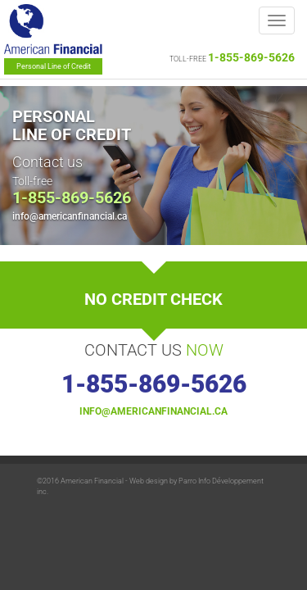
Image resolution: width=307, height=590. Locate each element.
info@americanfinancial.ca (69, 216)
